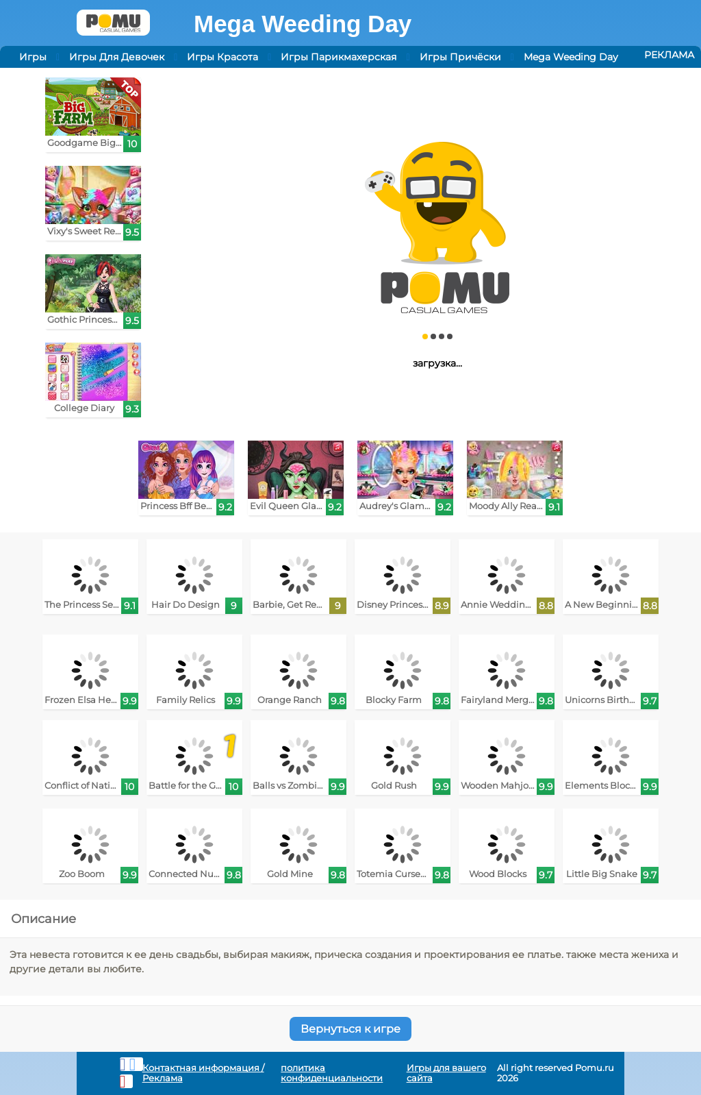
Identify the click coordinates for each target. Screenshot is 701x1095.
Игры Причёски (460, 57)
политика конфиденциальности (332, 1073)
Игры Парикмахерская (338, 57)
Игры (33, 57)
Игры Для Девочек (116, 57)
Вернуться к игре (350, 1028)
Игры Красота (222, 57)
